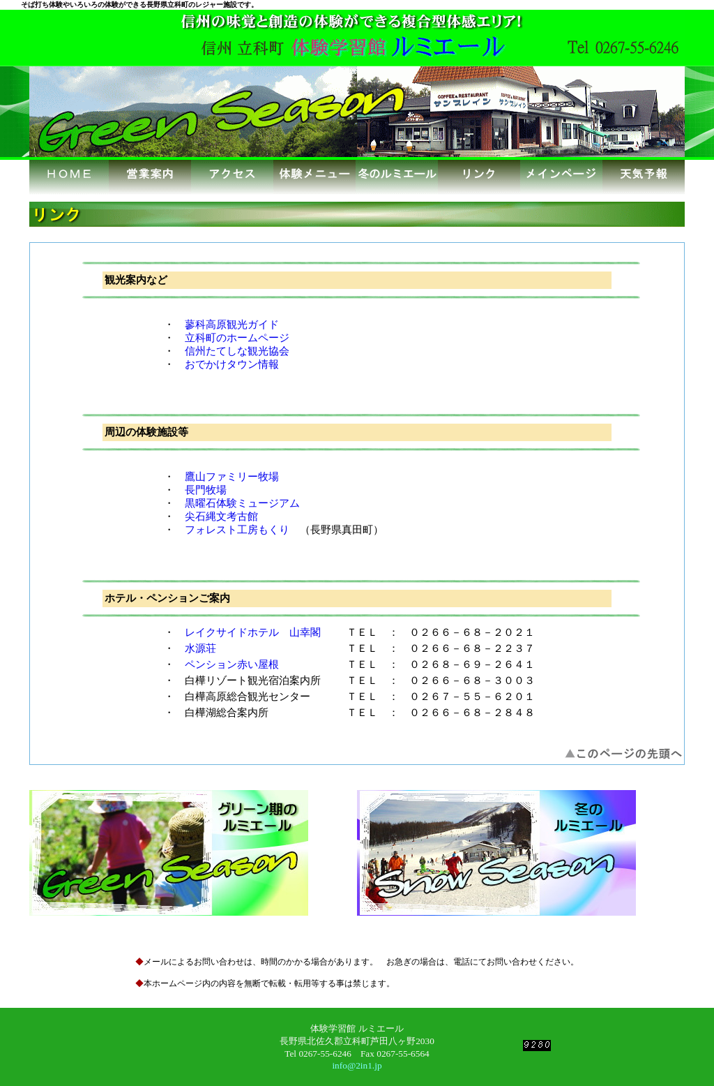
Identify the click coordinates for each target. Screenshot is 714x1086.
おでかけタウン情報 (232, 364)
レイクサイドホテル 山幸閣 (253, 632)
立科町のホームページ (237, 337)
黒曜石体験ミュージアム (242, 503)
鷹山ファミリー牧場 (232, 476)
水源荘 (200, 648)
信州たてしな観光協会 (237, 351)
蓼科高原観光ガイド (232, 324)
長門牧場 (206, 490)
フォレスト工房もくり (237, 529)
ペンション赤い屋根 (232, 664)
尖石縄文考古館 (221, 516)
